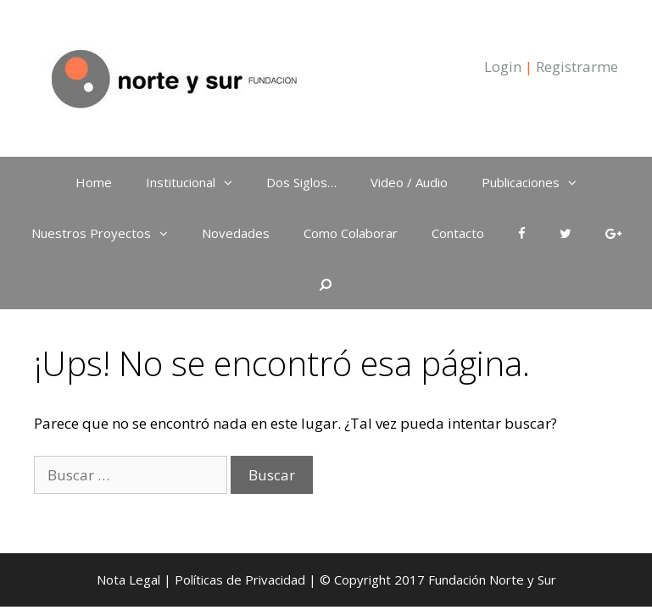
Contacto (458, 233)
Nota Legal (128, 579)
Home (93, 182)
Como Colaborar (351, 233)
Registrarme (577, 66)
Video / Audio (409, 182)
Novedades (236, 233)
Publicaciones (537, 182)
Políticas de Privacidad (240, 579)
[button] (232, 182)
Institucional (197, 182)
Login (502, 66)
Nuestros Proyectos (108, 233)
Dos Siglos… (301, 182)
